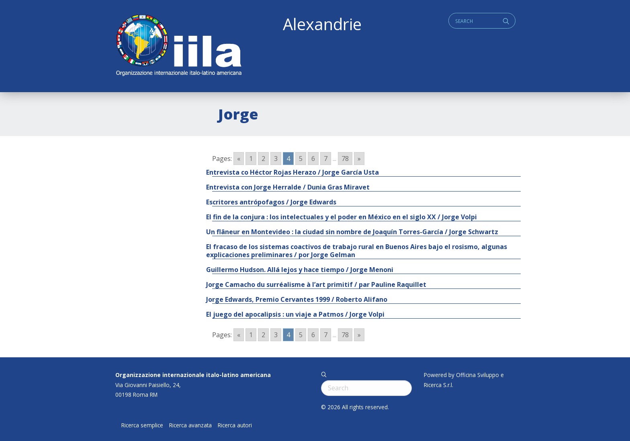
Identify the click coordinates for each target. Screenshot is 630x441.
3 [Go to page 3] (276, 158)
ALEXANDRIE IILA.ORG (178, 46)
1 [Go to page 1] (251, 158)
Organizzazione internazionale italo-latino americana (193, 375)
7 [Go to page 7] (325, 158)
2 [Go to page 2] (263, 158)
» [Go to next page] (359, 158)
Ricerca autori (235, 425)
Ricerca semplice (142, 425)
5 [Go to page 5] (301, 158)
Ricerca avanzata (190, 425)
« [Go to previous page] (238, 158)
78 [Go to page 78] (345, 158)
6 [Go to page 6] (313, 158)
